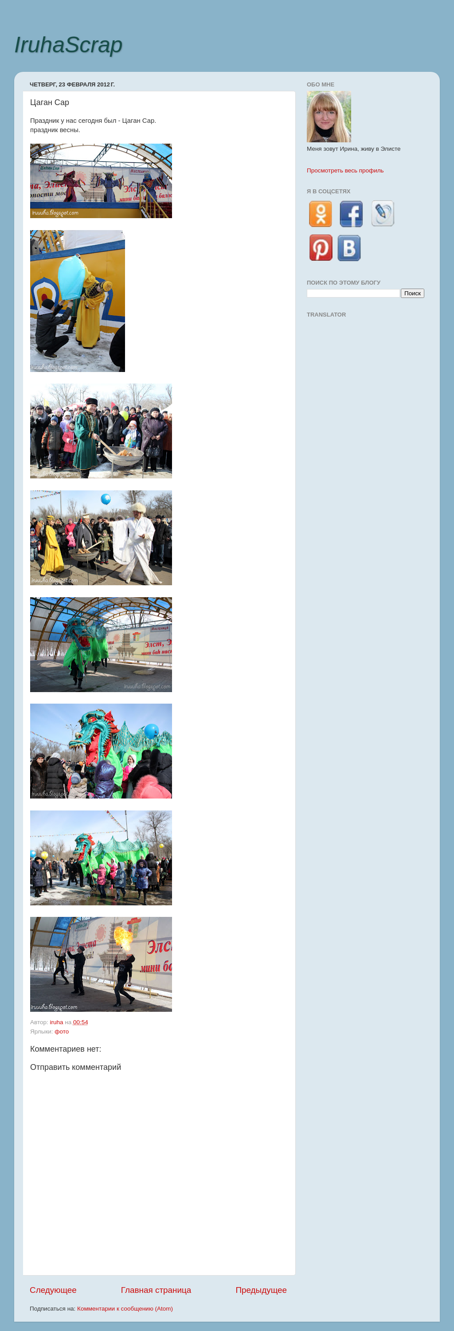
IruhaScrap (68, 44)
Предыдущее (261, 1290)
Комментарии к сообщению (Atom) (125, 1308)
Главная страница (156, 1290)
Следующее (53, 1290)
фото (62, 1031)
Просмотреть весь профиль (345, 170)
